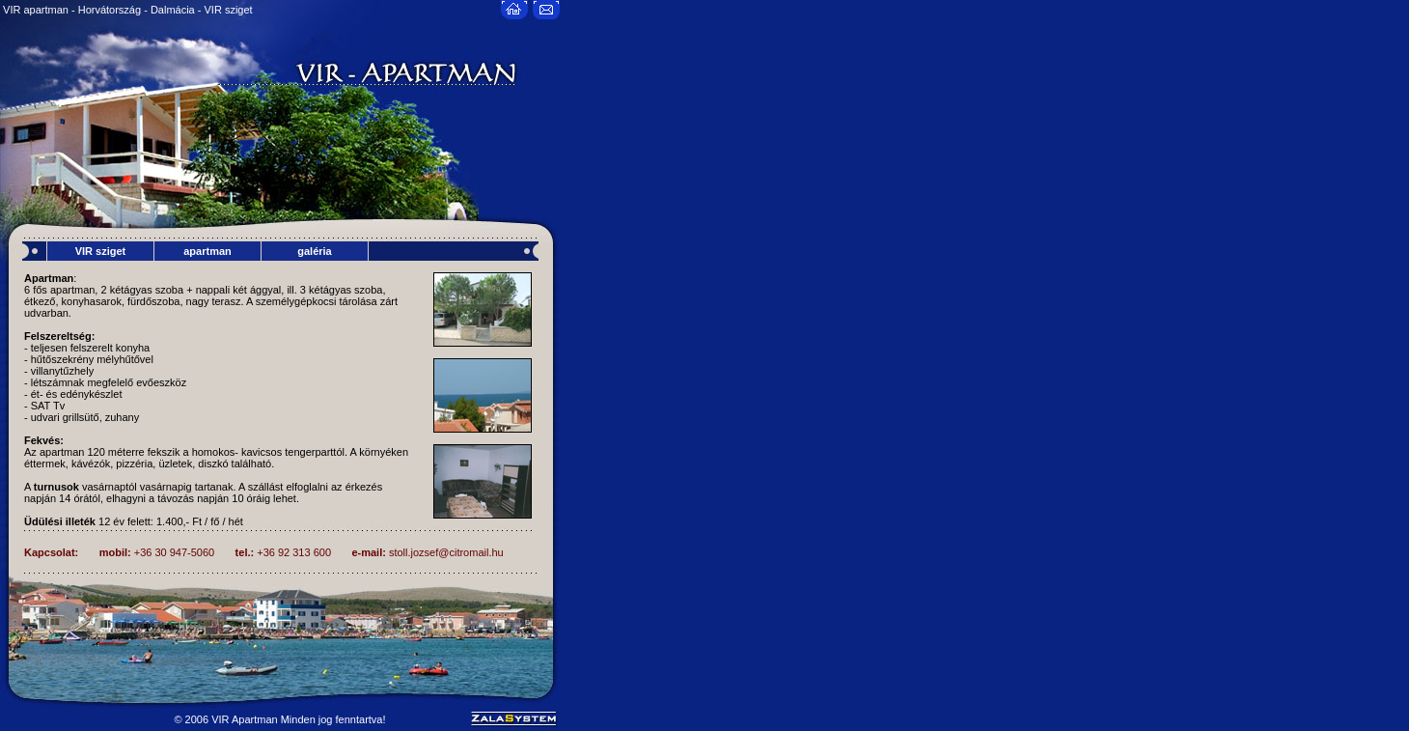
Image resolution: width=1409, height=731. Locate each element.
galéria (314, 251)
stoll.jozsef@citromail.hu (446, 552)
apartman (207, 251)
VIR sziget (100, 251)
